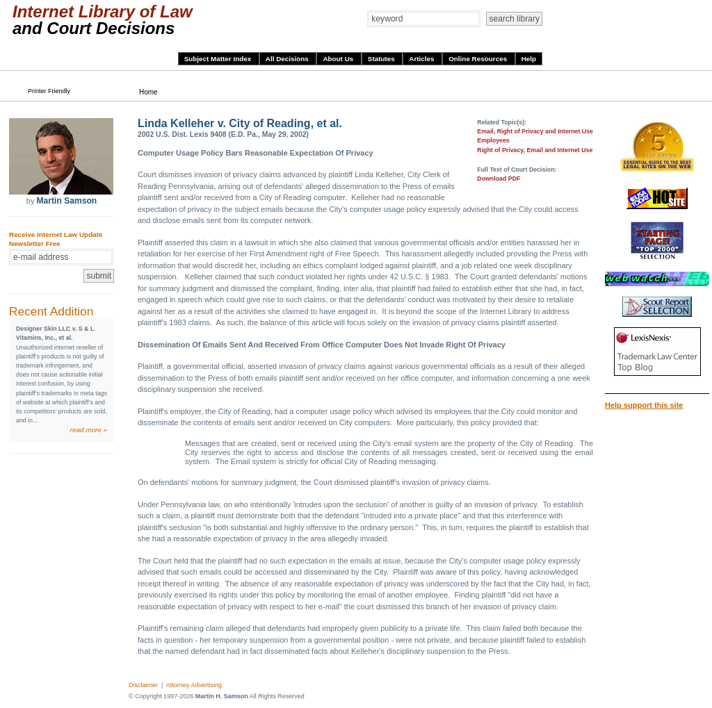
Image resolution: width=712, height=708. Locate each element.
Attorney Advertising (194, 685)
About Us (339, 59)
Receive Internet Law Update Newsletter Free (55, 239)
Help (528, 59)
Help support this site (644, 405)
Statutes (382, 59)
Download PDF (498, 178)
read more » (88, 430)
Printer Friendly (49, 91)
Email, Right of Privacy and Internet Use (535, 131)
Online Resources (478, 59)
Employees (493, 140)
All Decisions (288, 59)
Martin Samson (66, 201)
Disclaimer (143, 685)
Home (148, 92)
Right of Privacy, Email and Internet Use (534, 150)
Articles (422, 59)
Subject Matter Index (218, 59)
